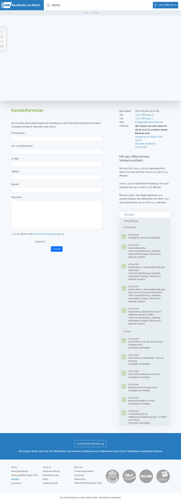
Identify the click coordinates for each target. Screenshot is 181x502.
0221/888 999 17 (144, 118)
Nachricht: (16, 197)
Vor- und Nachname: (22, 146)
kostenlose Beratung (90, 443)
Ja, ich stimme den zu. (37, 234)
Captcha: (40, 241)
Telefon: (15, 171)
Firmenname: (18, 133)
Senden (57, 249)
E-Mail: (15, 158)
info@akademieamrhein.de (149, 122)
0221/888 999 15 (144, 114)
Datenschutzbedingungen (47, 234)
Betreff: (15, 184)
